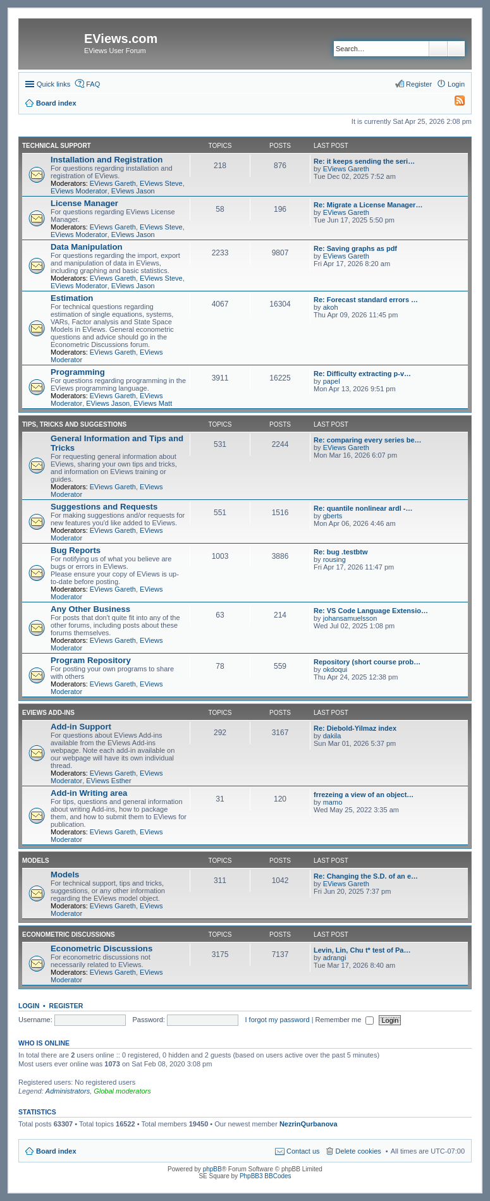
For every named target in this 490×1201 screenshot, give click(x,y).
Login (28, 1005)
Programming (78, 372)
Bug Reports (76, 550)
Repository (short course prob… (367, 662)
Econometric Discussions (68, 934)
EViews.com (120, 39)
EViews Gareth (113, 183)
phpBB (212, 1169)
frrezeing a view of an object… (363, 794)
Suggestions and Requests (104, 506)
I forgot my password (277, 1019)
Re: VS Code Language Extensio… (371, 610)
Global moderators (122, 1091)
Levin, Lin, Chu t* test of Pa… (362, 950)
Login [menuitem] (456, 84)
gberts (333, 516)
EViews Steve (161, 183)
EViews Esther (108, 780)
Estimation (72, 298)
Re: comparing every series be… (368, 440)
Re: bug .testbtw (341, 552)
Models (35, 860)
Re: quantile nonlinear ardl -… (363, 508)
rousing (334, 559)
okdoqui (335, 669)
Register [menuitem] (419, 84)
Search (438, 48)
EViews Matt (152, 403)
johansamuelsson (350, 618)
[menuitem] (454, 103)
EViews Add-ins (48, 712)
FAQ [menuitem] (93, 84)
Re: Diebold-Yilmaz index (355, 728)
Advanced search (456, 48)
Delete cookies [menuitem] (358, 1151)
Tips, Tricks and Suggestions (74, 424)
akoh (330, 307)
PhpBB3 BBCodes (265, 1176)
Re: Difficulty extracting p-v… (362, 373)
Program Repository (91, 660)
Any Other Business (90, 609)
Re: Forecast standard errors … (366, 299)
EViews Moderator (79, 191)
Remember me (344, 1019)
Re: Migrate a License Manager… (368, 205)
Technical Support (56, 145)
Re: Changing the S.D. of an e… (366, 876)
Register (66, 1005)
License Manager (84, 203)
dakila (332, 736)
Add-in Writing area (89, 793)
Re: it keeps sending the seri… (364, 161)
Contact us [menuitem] (303, 1151)
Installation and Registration (106, 159)
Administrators (68, 1091)
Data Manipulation (87, 247)
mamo (333, 802)
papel (331, 381)
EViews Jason (133, 191)
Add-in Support (81, 726)
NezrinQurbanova (308, 1124)
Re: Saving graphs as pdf (355, 248)
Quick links (53, 84)
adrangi (334, 957)
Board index (56, 1151)
